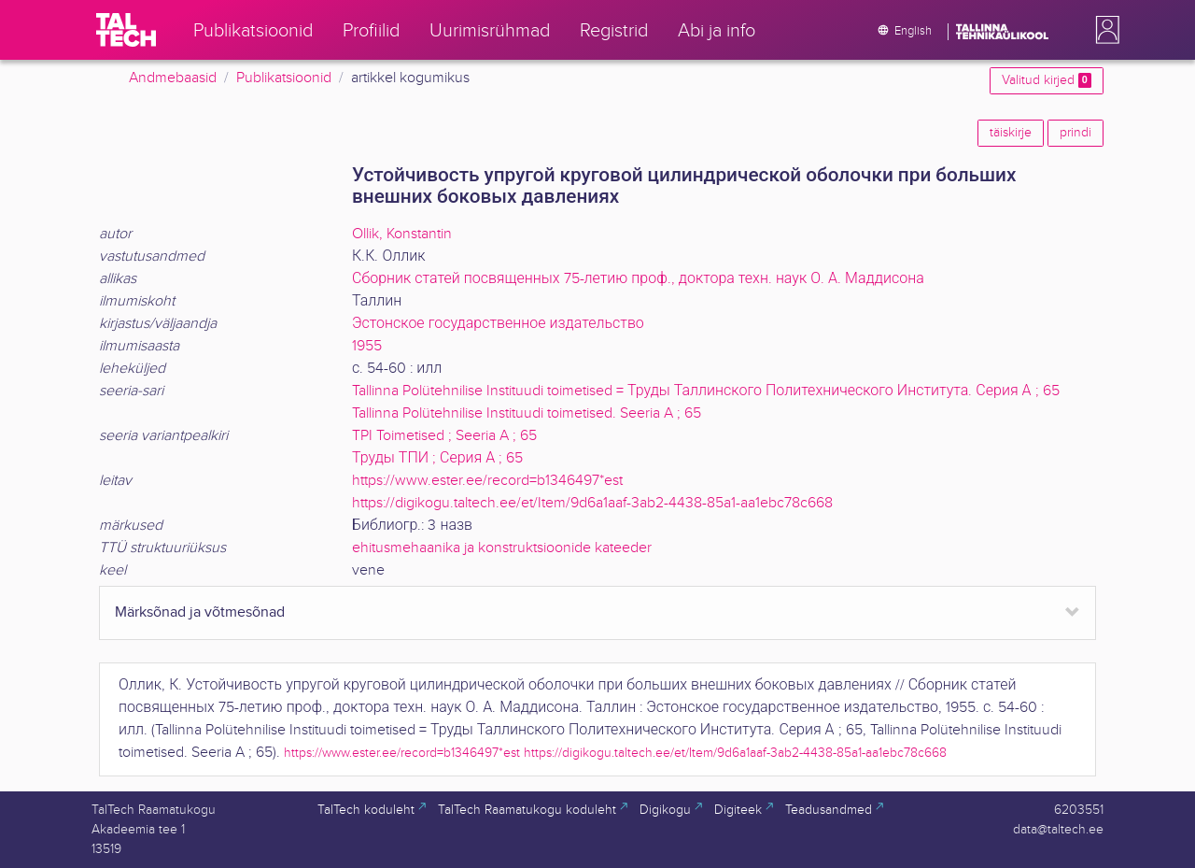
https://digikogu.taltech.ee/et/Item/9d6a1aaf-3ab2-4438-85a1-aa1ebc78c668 (592, 503)
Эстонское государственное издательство (498, 324)
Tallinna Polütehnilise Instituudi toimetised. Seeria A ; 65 (526, 413)
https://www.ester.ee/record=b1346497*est (487, 481)
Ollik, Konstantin (402, 234)
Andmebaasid (173, 78)
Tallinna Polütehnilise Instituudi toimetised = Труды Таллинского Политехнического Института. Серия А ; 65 (706, 391)
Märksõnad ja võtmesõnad (200, 612)
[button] (1103, 30)
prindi (1075, 132)
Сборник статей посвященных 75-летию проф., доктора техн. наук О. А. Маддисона (638, 279)
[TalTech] (126, 30)
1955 (367, 346)
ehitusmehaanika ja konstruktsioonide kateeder (502, 548)
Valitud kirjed (1046, 80)
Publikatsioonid (283, 78)
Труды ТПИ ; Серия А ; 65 (437, 458)
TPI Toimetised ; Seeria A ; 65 (444, 436)
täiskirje (1011, 132)
